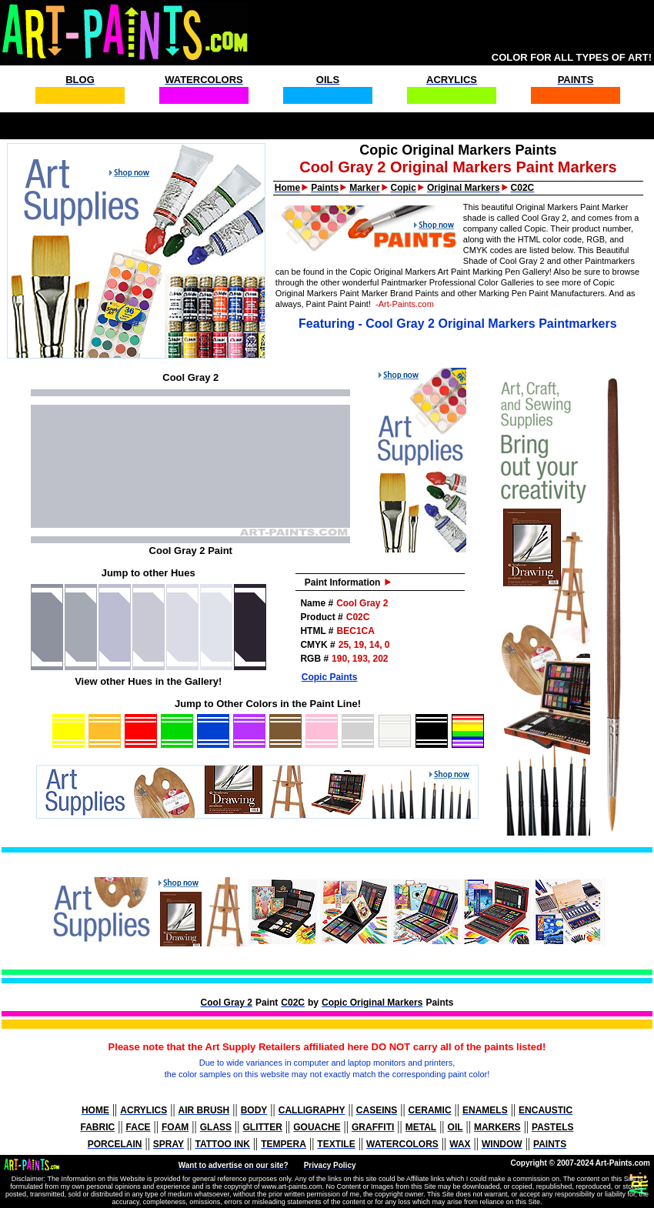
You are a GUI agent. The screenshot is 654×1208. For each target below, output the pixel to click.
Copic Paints (330, 677)
